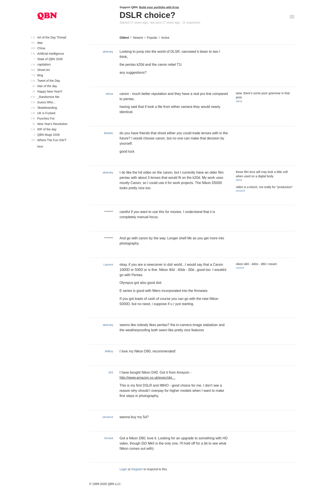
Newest (138, 37)
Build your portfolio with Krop (159, 7)
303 (110, 372)
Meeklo (108, 133)
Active (165, 37)
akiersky (108, 51)
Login (123, 469)
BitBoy (109, 351)
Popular (152, 37)
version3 (240, 190)
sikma (109, 93)
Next (40, 146)
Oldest (124, 37)
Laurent (108, 264)
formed (108, 438)
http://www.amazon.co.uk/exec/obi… (147, 377)
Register (137, 469)
